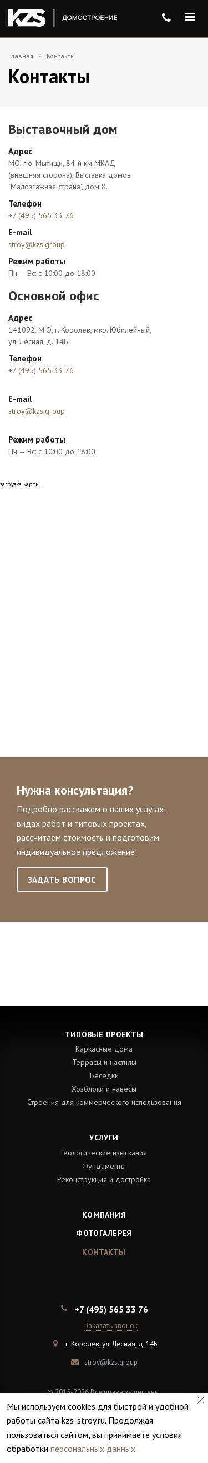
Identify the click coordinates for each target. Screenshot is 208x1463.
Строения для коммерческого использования (104, 1102)
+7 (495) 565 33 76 (41, 215)
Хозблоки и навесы (104, 1089)
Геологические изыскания (104, 1153)
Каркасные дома (104, 1049)
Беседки (104, 1075)
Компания (104, 1215)
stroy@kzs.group (36, 244)
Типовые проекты (103, 1034)
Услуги (104, 1138)
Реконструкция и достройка (104, 1179)
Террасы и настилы (104, 1062)
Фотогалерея (104, 1233)
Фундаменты (104, 1166)
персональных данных (92, 1448)
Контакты (103, 1252)
